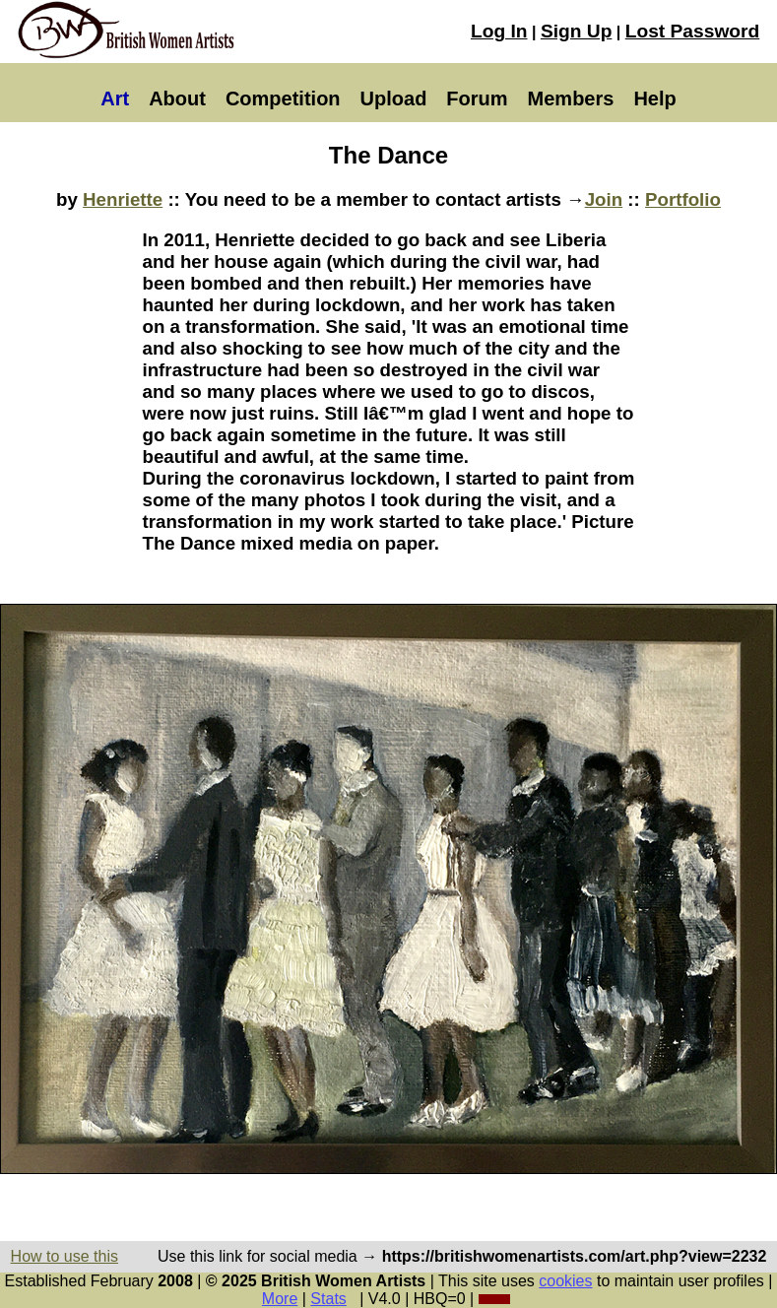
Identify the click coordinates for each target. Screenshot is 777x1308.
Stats (328, 1298)
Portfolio (683, 199)
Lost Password (692, 31)
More (279, 1298)
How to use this (64, 1256)
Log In (499, 31)
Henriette (122, 199)
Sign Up (576, 31)
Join (603, 199)
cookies (565, 1281)
